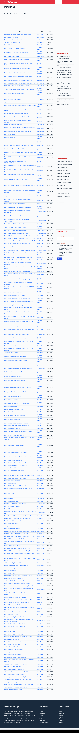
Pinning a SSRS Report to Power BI (12, 666)
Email (60, 236)
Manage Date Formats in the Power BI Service (15, 392)
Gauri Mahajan (40, 531)
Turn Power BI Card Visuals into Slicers (13, 216)
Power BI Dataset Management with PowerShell (16, 423)
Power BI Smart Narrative (10, 406)
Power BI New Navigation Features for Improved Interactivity (19, 329)
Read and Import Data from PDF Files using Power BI (17, 533)
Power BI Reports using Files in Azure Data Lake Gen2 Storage (19, 250)
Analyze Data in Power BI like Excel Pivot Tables (16, 179)
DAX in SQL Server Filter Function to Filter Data (15, 556)
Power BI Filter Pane (9, 493)
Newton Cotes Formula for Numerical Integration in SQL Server (64, 88)
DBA (47, 2)
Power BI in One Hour (9, 134)
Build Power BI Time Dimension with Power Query (16, 85)
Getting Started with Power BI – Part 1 (13, 526)
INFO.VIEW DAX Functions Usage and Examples (16, 113)
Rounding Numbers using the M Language (14, 682)
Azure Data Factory (66, 196)
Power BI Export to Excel (10, 137)
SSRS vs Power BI (8, 384)
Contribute (61, 715)
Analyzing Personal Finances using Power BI (15, 597)
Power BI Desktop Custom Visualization (14, 669)
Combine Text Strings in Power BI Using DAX (15, 356)
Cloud (65, 2)
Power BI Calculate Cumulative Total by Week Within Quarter (19, 475)
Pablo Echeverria (41, 185)
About (60, 711)
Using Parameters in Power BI (11, 639)
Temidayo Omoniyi (41, 211)
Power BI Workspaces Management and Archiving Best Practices (20, 105)
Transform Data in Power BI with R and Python (15, 521)
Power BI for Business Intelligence (12, 396)
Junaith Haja (40, 435)
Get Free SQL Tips (44, 722)
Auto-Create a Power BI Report (11, 352)
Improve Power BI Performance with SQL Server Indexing (18, 488)
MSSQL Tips (40, 34)
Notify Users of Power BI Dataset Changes (14, 380)
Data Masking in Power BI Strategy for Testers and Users (18, 271)
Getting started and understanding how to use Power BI (17, 34)
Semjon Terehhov (41, 488)
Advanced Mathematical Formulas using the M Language (18, 671)
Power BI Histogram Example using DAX (14, 435)
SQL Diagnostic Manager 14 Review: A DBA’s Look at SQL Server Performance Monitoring (64, 72)
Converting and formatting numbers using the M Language (18, 677)
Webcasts (42, 717)
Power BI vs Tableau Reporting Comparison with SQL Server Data (20, 185)
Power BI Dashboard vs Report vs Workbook (15, 478)
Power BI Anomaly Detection (11, 399)
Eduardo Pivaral (41, 334)
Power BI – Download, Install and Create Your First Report (18, 80)
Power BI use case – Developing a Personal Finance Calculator (19, 599)
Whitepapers (43, 719)
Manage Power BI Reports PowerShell (13, 409)
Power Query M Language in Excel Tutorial (14, 203)
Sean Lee (39, 113)
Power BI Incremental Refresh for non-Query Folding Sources (19, 279)
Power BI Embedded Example (11, 523)
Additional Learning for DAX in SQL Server (14, 563)
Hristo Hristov (40, 56)
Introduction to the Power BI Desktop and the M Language (18, 684)
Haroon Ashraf (40, 271)
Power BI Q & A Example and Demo (12, 652)
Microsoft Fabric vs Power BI (11, 97)
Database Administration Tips (64, 179)
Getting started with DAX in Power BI (13, 376)
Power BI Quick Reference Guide (12, 56)
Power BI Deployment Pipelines (12, 428)
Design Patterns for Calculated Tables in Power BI (16, 602)
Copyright (61, 717)
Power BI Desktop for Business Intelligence (14, 305)
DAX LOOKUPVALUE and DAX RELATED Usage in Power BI (18, 301)
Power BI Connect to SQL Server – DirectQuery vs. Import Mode (19, 83)
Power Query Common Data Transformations (15, 48)
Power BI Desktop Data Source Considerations (15, 465)
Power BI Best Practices (10, 45)
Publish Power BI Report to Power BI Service (15, 503)
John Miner (39, 409)
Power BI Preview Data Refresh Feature (13, 292)
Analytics (59, 2)
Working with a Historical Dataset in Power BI (15, 227)
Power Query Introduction (10, 345)
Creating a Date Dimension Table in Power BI (15, 612)
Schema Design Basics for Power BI (13, 39)
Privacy (61, 722)
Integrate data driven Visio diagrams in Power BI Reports (18, 575)
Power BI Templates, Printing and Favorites (14, 641)
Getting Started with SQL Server (64, 161)
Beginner (33, 2)
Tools (71, 2)
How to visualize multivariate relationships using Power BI (18, 586)
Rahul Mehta (40, 518)
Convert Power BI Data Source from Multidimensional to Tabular (20, 241)
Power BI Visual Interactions (11, 614)
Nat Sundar (39, 581)
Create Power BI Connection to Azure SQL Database (17, 518)
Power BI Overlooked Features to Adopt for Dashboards (17, 183)
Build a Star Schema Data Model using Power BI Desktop (18, 257)
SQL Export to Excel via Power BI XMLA (14, 102)
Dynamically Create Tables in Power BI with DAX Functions (18, 117)
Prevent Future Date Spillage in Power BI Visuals (16, 52)
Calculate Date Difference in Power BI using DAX (16, 338)
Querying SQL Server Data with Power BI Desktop (16, 687)
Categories (42, 713)
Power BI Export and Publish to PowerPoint (14, 626)
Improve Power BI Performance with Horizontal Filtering (18, 431)
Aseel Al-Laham (41, 230)
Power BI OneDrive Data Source (12, 419)
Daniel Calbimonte (41, 263)
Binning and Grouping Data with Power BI (14, 617)
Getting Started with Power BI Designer (13, 689)
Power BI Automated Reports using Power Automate (17, 365)
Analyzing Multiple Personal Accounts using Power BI (17, 583)
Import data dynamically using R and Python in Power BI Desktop (20, 531)
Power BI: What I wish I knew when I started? (15, 462)
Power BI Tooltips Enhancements (12, 442)
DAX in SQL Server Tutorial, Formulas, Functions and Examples (19, 536)
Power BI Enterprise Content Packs (12, 654)
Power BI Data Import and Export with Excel (15, 644)
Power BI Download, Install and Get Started (14, 295)
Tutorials (41, 2)
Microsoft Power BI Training (11, 37)
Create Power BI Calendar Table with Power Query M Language (19, 89)
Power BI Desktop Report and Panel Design (14, 674)
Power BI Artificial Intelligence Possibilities (14, 223)
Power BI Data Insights (9, 573)
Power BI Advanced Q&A (10, 483)
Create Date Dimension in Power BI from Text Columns (17, 387)
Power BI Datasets (8, 498)
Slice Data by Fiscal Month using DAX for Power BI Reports (18, 142)
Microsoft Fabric (61, 185)
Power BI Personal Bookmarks (11, 509)
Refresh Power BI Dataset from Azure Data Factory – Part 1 (18, 515)
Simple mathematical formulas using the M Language (17, 679)
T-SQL (52, 2)
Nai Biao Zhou (40, 203)
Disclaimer (61, 719)
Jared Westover (41, 102)
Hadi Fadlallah (40, 131)
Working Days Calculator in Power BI (13, 372)
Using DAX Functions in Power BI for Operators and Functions (19, 145)
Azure (58, 196)
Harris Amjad (40, 145)
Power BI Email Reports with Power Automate (15, 360)
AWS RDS (66, 199)
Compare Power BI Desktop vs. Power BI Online (15, 664)
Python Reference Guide (63, 193)
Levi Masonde (40, 39)
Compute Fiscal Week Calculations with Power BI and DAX (18, 321)
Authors (41, 711)
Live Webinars (60, 202)
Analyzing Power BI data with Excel (12, 647)
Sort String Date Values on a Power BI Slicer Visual (16, 149)
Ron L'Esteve (40, 121)
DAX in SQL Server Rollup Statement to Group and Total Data (19, 553)
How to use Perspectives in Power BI (13, 124)
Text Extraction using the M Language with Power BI (17, 568)
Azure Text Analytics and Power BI (12, 491)
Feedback (61, 720)
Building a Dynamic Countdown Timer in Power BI (16, 72)
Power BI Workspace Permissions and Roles (15, 449)
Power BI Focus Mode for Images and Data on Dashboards (18, 636)
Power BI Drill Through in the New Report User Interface (17, 207)
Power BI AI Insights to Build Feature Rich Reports (16, 334)
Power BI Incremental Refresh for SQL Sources (15, 452)
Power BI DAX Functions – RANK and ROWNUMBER (17, 188)
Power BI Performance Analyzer (12, 506)
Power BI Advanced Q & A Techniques (13, 649)
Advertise (61, 713)
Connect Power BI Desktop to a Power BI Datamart (16, 59)
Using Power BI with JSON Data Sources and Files (16, 629)
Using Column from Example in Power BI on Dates (16, 403)
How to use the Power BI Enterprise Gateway (15, 657)
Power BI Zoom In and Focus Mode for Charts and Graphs (18, 332)
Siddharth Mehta (41, 521)
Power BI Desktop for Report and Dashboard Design (17, 298)
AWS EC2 (59, 199)
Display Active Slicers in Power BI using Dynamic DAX (17, 68)
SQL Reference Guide (62, 167)
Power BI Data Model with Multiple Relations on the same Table (19, 238)
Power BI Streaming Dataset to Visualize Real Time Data (18, 368)
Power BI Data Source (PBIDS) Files (13, 460)
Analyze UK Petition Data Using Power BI (14, 581)
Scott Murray (40, 283)
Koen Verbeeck (40, 42)
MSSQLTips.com (10, 2)
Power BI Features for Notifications (12, 605)
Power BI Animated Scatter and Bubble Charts (15, 624)
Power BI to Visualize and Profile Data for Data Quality (17, 131)
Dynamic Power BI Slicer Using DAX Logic (14, 415)
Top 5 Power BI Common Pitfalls (12, 42)
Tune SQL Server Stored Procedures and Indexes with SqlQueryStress (64, 95)
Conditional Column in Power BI (12, 468)
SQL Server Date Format (63, 176)
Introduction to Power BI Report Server (13, 578)
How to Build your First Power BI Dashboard (15, 486)
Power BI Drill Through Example (12, 528)
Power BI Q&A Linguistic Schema (12, 480)
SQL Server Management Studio (65, 164)
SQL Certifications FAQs (63, 104)
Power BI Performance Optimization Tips (14, 445)
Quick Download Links (62, 170)
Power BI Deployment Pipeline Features (14, 93)
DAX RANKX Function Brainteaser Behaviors (15, 230)
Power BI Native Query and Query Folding (14, 634)
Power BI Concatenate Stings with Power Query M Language (19, 326)
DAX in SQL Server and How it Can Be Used (14, 539)
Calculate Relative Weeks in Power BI (13, 473)
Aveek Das (39, 468)
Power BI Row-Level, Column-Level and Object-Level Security (19, 235)
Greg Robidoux (40, 37)
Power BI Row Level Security (11, 501)
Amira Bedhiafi (40, 183)
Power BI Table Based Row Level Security (14, 470)
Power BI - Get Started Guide (64, 182)
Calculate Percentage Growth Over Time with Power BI (17, 456)
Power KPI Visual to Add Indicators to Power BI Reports (17, 243)
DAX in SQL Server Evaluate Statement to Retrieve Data (17, 548)
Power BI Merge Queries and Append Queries (15, 411)
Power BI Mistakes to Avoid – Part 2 (13, 99)
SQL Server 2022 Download (63, 173)
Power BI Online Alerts (9, 631)
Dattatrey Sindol (41, 620)
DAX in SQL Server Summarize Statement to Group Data (18, 551)
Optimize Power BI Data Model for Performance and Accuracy (19, 260)
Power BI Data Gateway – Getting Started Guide (16, 233)
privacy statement (69, 252)
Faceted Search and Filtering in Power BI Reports (16, 565)
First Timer (42, 720)
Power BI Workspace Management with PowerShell (16, 425)
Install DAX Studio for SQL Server (12, 545)
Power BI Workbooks (9, 496)
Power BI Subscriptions (10, 570)
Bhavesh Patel (40, 274)
